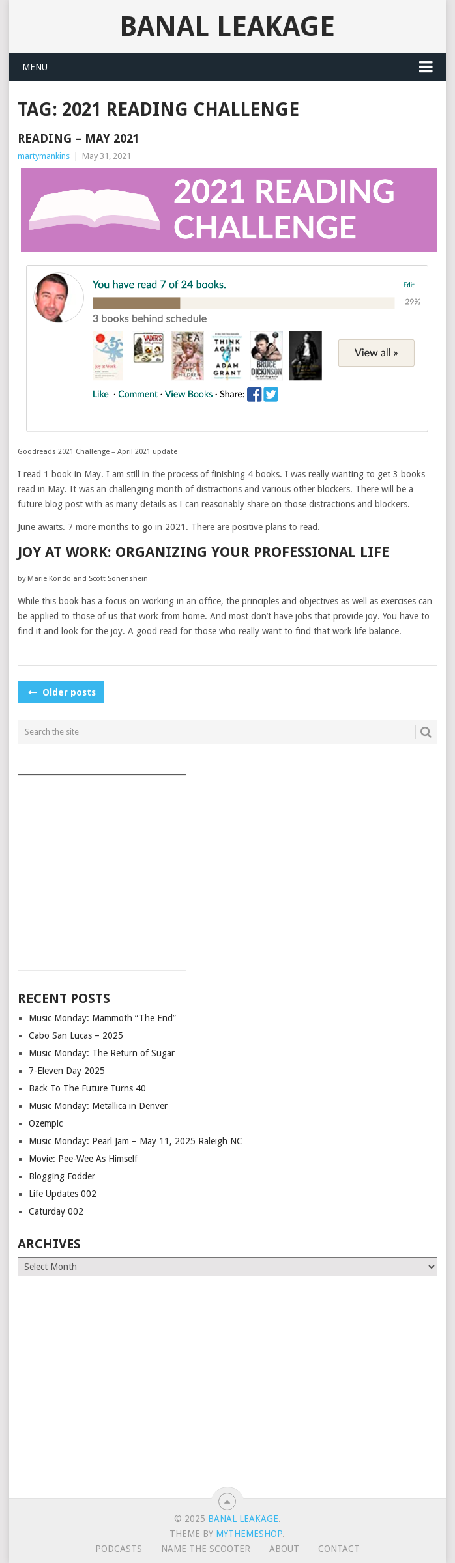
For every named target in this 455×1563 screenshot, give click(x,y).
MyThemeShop (249, 1533)
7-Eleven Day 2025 (67, 1070)
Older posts (61, 692)
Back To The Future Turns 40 (87, 1088)
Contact (339, 1548)
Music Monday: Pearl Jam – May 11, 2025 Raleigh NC (135, 1141)
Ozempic (46, 1123)
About (284, 1548)
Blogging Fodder (62, 1176)
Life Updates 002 (62, 1194)
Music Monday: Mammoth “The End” (102, 1018)
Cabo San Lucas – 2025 (76, 1035)
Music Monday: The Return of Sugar (102, 1053)
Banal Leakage (227, 26)
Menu (35, 67)
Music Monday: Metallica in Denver (98, 1106)
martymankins (44, 156)
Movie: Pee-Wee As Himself (83, 1158)
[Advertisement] (227, 868)
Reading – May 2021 (78, 138)
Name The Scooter (205, 1548)
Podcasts (118, 1548)
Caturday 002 (56, 1211)
